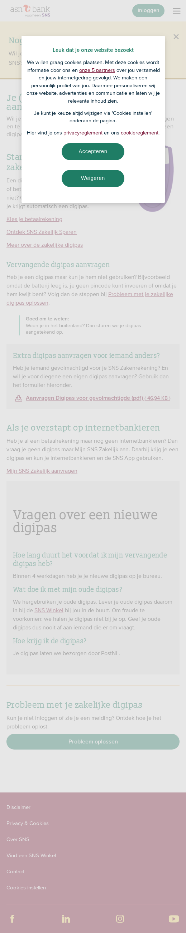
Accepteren (93, 151)
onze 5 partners (97, 70)
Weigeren (93, 178)
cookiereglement (139, 133)
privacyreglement (82, 133)
